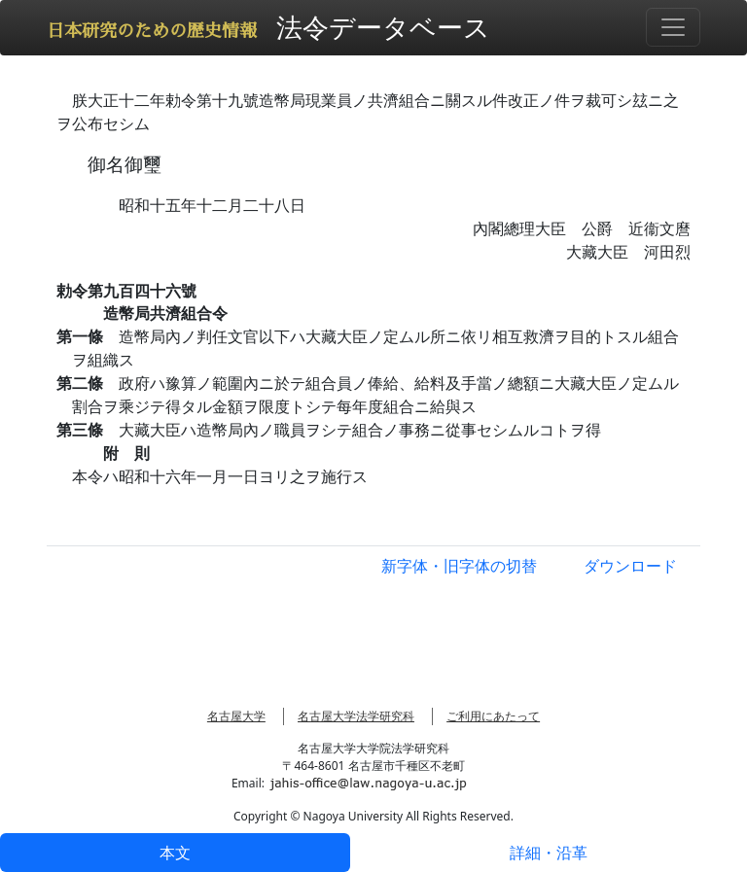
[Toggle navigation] (673, 27)
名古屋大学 (236, 716)
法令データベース (383, 27)
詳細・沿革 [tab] (548, 852)
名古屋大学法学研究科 (356, 716)
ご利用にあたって (493, 716)
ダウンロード (630, 565)
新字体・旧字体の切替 (459, 565)
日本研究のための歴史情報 (152, 31)
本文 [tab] (175, 852)
